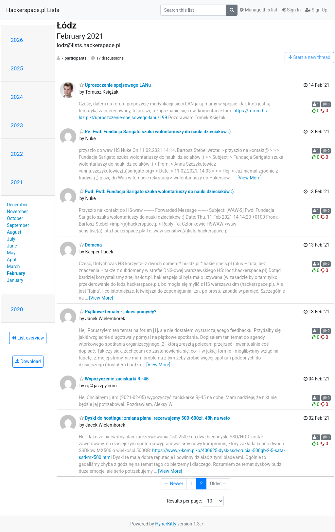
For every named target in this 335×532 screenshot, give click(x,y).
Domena (90, 245)
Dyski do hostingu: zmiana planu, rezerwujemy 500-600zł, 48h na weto (154, 418)
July (11, 239)
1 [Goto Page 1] (191, 483)
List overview (28, 337)
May (11, 252)
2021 (17, 182)
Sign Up (316, 9)
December (17, 204)
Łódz (67, 25)
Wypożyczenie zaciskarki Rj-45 (114, 378)
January (15, 280)
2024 (17, 97)
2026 (17, 40)
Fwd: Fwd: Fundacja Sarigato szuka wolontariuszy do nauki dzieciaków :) (156, 191)
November (17, 211)
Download (28, 361)
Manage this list (258, 9)
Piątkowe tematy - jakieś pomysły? (117, 311)
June (12, 245)
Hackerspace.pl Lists (32, 10)
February (16, 273)
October (15, 218)
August (14, 232)
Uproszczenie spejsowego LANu (115, 85)
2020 (17, 309)
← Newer (173, 483)
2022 (17, 154)
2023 (17, 125)
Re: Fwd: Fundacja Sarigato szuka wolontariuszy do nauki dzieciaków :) (155, 131)
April (11, 259)
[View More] (249, 177)
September (18, 225)
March (13, 266)
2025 (17, 68)
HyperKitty (165, 523)
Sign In (291, 9)
